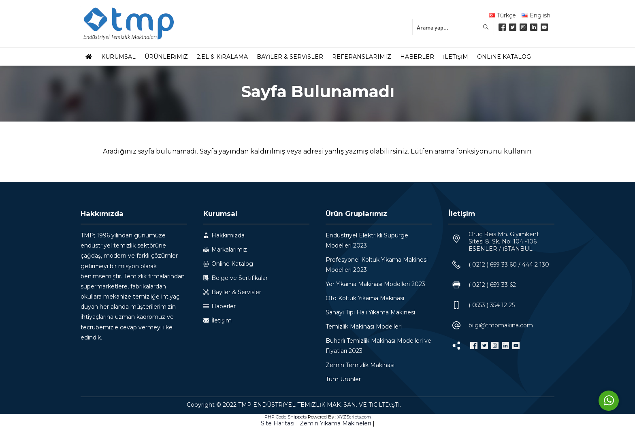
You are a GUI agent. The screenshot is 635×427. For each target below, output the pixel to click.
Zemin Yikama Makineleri (335, 423)
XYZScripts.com (354, 417)
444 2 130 (535, 264)
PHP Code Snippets (285, 417)
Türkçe (502, 15)
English (536, 15)
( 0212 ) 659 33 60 (493, 264)
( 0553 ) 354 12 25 (492, 305)
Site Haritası (277, 423)
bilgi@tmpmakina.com (501, 325)
